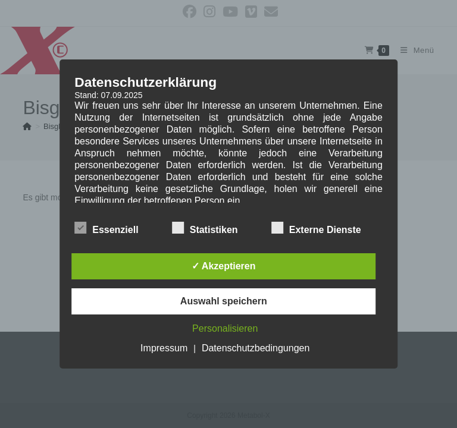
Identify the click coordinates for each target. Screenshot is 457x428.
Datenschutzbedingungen (255, 348)
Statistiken (205, 228)
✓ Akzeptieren (224, 266)
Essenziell (106, 228)
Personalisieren (225, 328)
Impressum (163, 348)
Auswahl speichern (223, 301)
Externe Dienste (316, 228)
